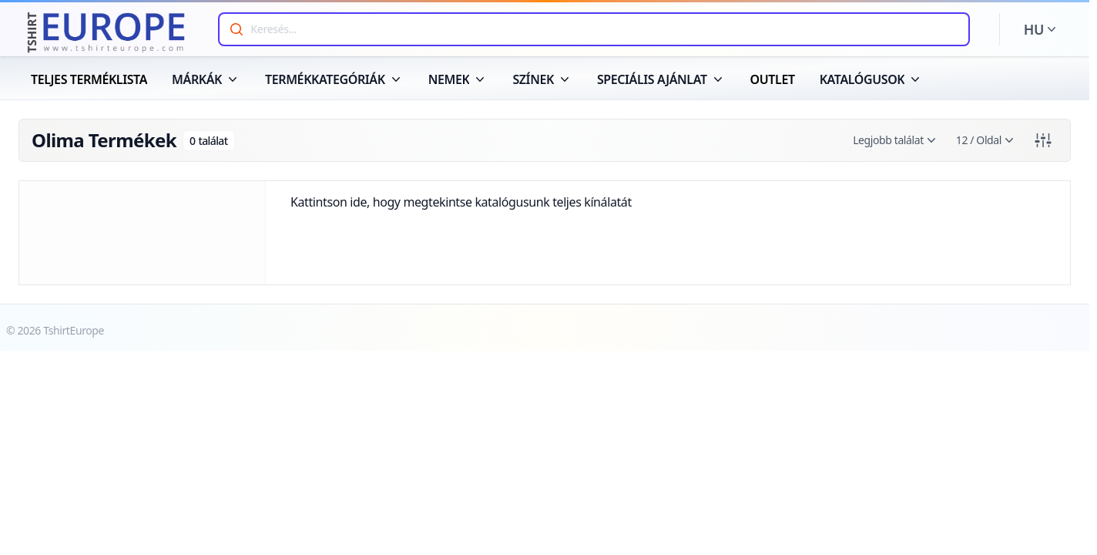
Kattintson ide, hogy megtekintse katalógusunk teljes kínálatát (461, 201)
